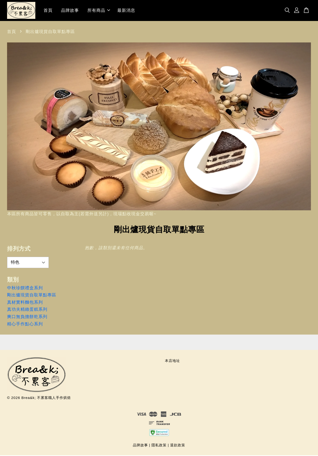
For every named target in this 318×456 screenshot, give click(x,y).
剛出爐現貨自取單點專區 (31, 295)
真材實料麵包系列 (25, 303)
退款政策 (177, 446)
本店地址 (172, 361)
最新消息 (126, 10)
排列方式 (19, 249)
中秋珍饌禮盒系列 (25, 288)
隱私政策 (159, 446)
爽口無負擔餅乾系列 (27, 317)
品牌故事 (70, 10)
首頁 (48, 10)
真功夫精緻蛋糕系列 (27, 310)
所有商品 (98, 10)
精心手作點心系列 (25, 324)
